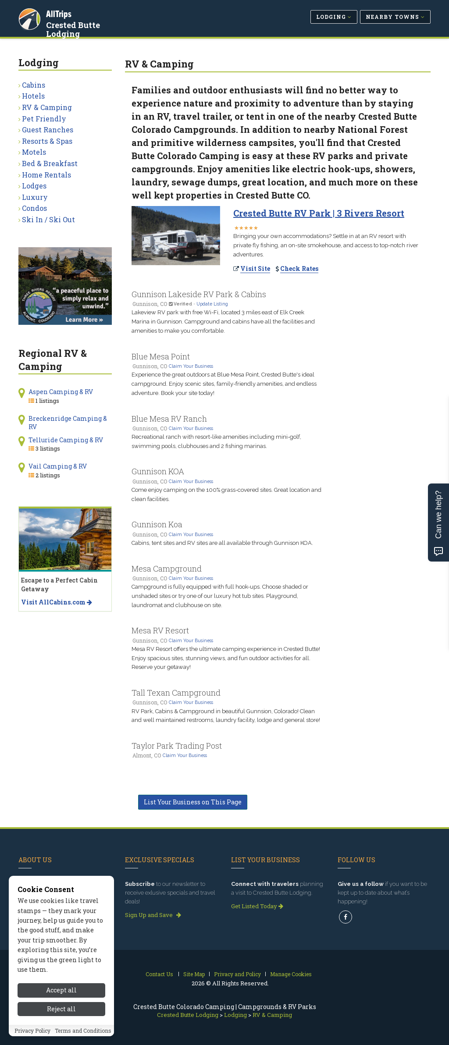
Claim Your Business (191, 366)
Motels (34, 151)
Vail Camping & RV (58, 466)
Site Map (194, 973)
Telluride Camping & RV (66, 440)
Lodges (34, 185)
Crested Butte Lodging (92, 23)
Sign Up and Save (153, 915)
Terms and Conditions (83, 1030)
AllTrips (60, 12)
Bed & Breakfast (50, 163)
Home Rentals (46, 174)
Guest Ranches (47, 129)
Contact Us (159, 973)
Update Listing (212, 303)
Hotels (33, 95)
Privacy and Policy (237, 973)
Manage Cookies (291, 973)
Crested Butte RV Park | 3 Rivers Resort (318, 213)
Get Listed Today (257, 906)
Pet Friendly (44, 118)
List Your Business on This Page (193, 802)
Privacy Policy (32, 1030)
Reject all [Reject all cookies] (61, 1009)
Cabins (33, 84)
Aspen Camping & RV (61, 391)
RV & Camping (47, 107)
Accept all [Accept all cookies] (61, 990)
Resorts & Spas (47, 141)
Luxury (35, 197)
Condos (34, 208)
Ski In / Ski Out (48, 219)
